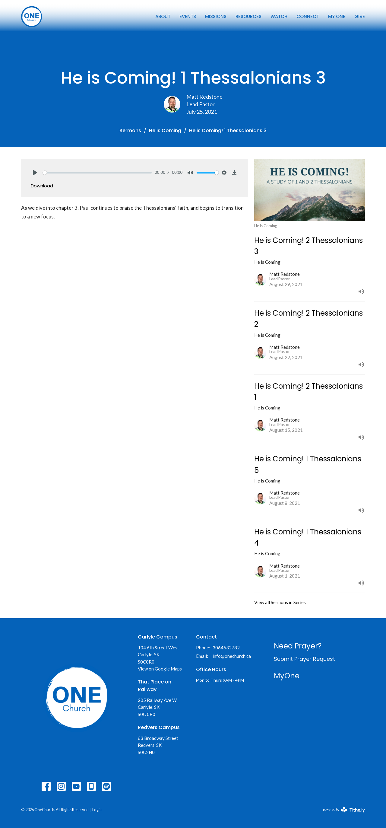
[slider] (97, 173)
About (162, 16)
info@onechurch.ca (232, 656)
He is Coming (165, 130)
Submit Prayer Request (304, 659)
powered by (344, 810)
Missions (215, 16)
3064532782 (226, 647)
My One (336, 16)
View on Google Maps (160, 668)
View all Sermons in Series (280, 602)
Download (42, 186)
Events (187, 16)
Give (359, 16)
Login (97, 809)
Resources (248, 16)
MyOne (286, 676)
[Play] (35, 172)
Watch (279, 16)
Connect (307, 16)
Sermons (130, 130)
